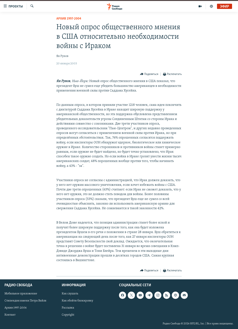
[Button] (149, 74)
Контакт (9, 315)
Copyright (68, 315)
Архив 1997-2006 (15, 307)
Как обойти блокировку (77, 300)
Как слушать (70, 293)
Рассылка (68, 307)
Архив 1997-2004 (68, 18)
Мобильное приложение (20, 293)
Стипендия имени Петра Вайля (25, 300)
